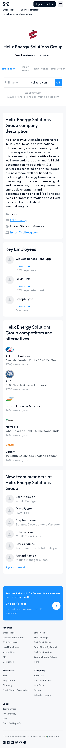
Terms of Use (9, 708)
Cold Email (8, 661)
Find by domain (25, 68)
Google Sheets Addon (45, 657)
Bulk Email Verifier (43, 652)
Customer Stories (43, 680)
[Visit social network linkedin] (12, 742)
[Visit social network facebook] (8, 742)
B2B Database (10, 642)
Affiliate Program (42, 695)
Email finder (8, 68)
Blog (5, 675)
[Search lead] (58, 82)
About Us (39, 675)
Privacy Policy (9, 713)
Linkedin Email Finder (13, 637)
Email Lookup (41, 637)
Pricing (37, 690)
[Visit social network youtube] (20, 742)
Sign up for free (45, 4)
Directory (7, 685)
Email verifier (58, 68)
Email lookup (41, 68)
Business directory (30, 9)
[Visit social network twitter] (16, 742)
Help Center (9, 680)
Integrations (9, 652)
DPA (5, 718)
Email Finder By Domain (46, 647)
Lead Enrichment (11, 647)
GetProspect (6, 4)
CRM (36, 661)
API (4, 657)
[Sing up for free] (56, 606)
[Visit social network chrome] (24, 742)
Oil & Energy (18, 220)
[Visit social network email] (4, 742)
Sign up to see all (15, 567)
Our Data (39, 685)
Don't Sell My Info (12, 723)
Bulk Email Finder (42, 642)
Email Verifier (40, 632)
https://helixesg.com (24, 232)
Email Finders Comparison (16, 690)
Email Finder (9, 9)
